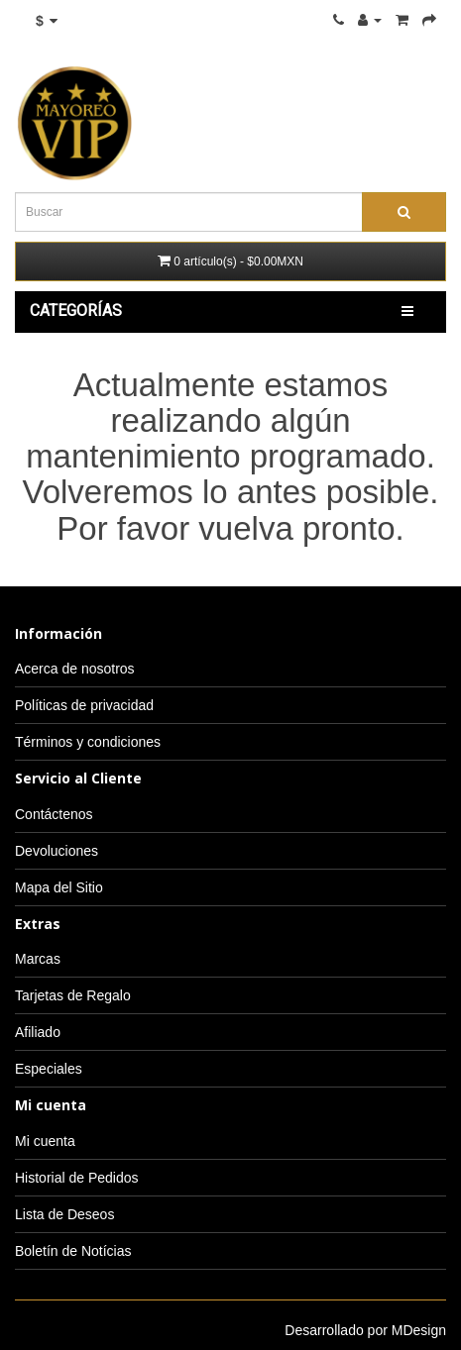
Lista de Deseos (64, 1214)
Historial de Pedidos (77, 1178)
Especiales (48, 1069)
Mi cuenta (45, 1141)
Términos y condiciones (88, 742)
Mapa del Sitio (59, 887)
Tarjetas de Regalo (73, 995)
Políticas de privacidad (84, 705)
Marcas (37, 959)
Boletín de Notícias (73, 1251)
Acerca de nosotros (75, 668)
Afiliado (37, 1032)
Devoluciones (56, 851)
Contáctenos (54, 814)
